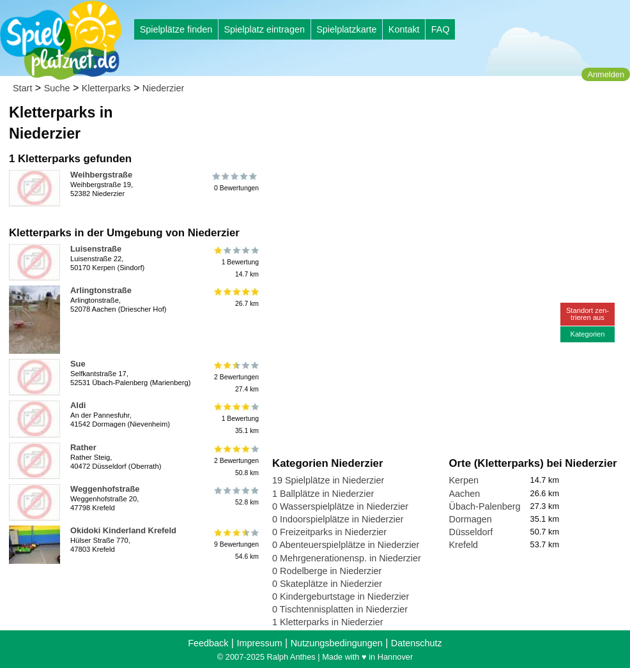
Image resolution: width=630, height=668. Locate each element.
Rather (83, 447)
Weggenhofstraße (105, 489)
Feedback (208, 643)
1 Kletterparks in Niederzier (327, 622)
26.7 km (235, 297)
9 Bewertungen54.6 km (235, 543)
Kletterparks (106, 88)
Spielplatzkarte (346, 29)
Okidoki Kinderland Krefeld (123, 530)
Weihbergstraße (101, 174)
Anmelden (605, 74)
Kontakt (404, 29)
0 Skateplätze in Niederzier (327, 584)
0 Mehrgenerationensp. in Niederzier (346, 558)
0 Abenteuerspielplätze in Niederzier (345, 545)
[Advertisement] (417, 121)
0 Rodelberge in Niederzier (326, 571)
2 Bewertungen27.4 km (235, 377)
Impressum (259, 643)
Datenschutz (416, 643)
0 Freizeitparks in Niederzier (329, 532)
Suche (57, 88)
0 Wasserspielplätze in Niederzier (340, 506)
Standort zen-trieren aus (587, 314)
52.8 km (235, 496)
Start (22, 88)
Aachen (464, 494)
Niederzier (163, 88)
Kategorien (587, 334)
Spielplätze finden (176, 29)
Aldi (78, 405)
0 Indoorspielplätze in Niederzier (338, 519)
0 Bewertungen (235, 182)
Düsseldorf (471, 532)
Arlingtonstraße (101, 290)
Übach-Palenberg (485, 506)
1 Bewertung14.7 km (235, 262)
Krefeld (464, 545)
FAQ (440, 29)
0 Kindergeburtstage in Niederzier (340, 596)
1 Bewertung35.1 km (235, 418)
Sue (78, 363)
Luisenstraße (95, 249)
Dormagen (470, 519)
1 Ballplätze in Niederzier (323, 494)
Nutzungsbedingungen (337, 643)
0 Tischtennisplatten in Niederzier (340, 609)
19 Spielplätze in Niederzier (328, 480)
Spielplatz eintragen (264, 29)
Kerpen (464, 480)
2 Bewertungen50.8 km (235, 460)
